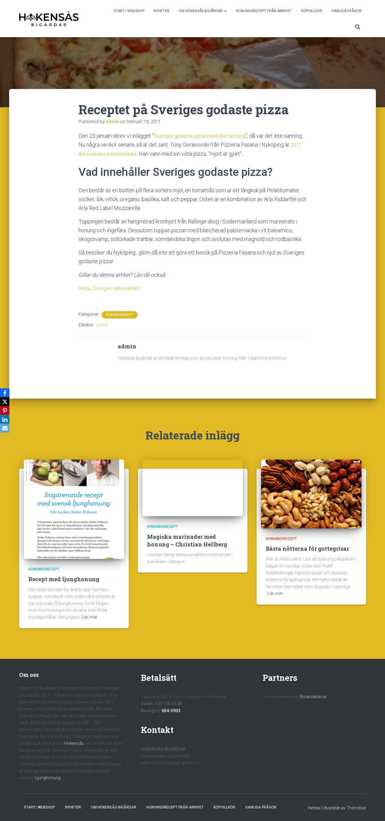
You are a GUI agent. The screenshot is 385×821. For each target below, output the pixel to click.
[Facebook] (6, 392)
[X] (6, 401)
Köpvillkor (311, 11)
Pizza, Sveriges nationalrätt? (112, 288)
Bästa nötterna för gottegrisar (307, 548)
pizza (102, 324)
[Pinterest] (6, 410)
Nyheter (162, 11)
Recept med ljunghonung (63, 578)
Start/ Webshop (129, 11)
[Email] (6, 428)
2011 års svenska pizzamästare (121, 153)
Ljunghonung (48, 777)
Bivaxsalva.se (313, 696)
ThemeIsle (356, 807)
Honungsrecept (119, 314)
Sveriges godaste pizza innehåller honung (202, 136)
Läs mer (89, 616)
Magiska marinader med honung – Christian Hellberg (187, 539)
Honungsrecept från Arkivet (264, 11)
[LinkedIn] (6, 419)
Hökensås (74, 743)
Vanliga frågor (346, 11)
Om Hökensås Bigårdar (203, 11)
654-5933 (171, 710)
